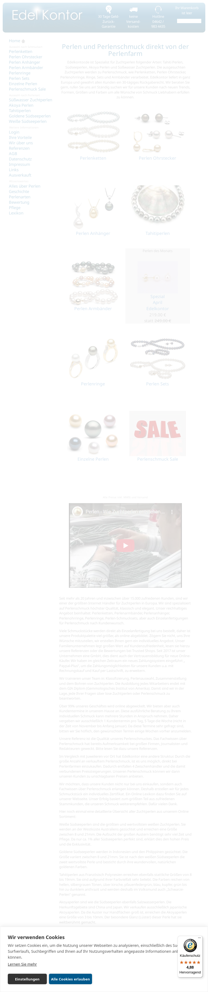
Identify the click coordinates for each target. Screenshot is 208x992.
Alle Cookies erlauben (70, 979)
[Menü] (199, 939)
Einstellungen (27, 979)
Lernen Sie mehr (22, 964)
